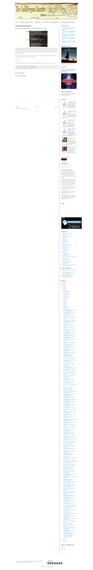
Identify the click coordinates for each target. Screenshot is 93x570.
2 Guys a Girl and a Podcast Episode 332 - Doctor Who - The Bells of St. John (68, 32)
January (64, 308)
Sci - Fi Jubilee (64, 252)
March (64, 305)
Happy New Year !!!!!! (67, 537)
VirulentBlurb (64, 255)
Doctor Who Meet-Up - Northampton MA (69, 256)
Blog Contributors (38, 22)
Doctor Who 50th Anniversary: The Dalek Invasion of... (69, 430)
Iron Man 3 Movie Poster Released (69, 320)
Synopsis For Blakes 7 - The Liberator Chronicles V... (68, 367)
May (64, 302)
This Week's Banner (66, 456)
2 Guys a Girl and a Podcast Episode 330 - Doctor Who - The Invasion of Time (68, 38)
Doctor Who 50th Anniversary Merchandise (68, 379)
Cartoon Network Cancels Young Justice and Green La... (69, 345)
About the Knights (46, 22)
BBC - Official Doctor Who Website (68, 265)
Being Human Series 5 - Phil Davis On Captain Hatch (69, 338)
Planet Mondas (65, 237)
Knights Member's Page (55, 22)
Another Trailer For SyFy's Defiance (69, 441)
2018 (63, 282)
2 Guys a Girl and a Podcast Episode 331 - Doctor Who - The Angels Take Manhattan (68, 35)
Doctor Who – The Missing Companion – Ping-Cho (71, 138)
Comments (64, 548)
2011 (63, 541)
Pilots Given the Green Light (68, 362)
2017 (63, 283)
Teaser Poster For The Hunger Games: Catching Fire (68, 454)
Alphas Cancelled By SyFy (68, 444)
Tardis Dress (64, 251)
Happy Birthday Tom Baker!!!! (68, 432)
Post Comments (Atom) (24, 108)
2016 (63, 285)
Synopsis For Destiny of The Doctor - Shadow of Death (69, 360)
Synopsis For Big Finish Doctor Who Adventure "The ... (69, 482)
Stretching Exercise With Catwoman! (69, 371)
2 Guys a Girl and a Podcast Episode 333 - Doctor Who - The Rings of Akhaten (68, 28)
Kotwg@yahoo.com (64, 195)
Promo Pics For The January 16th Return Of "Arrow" (69, 514)
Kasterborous (64, 240)
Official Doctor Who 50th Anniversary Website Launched (69, 392)
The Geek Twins (65, 258)
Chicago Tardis (64, 263)
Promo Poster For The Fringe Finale (69, 460)
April (64, 304)
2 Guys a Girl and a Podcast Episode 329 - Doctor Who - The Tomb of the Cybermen (68, 42)
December (65, 291)
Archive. (68, 95)
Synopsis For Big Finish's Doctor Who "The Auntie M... (69, 495)
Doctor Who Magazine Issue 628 (68, 272)
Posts (63, 546)
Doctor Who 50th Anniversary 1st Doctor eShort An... (69, 507)
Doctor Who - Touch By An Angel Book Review (72, 102)
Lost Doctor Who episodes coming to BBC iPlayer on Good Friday (68, 275)
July (64, 299)
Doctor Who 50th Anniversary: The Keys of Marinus (69, 468)
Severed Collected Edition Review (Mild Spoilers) (69, 475)
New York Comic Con (66, 259)
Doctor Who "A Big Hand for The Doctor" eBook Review (69, 389)
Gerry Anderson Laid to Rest (68, 470)
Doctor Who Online (65, 241)
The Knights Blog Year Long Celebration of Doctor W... (68, 533)
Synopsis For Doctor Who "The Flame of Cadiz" (68, 501)
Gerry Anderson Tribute (67, 511)
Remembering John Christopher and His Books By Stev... (69, 400)
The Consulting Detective (66, 254)
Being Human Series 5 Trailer (68, 380)
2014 (63, 288)
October (64, 294)
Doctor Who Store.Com (66, 262)
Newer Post (18, 106)
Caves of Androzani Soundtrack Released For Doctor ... (68, 395)
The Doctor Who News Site (67, 245)
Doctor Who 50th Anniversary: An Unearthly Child (69, 531)
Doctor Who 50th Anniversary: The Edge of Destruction (69, 480)
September (65, 296)
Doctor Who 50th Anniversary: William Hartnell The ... (68, 355)
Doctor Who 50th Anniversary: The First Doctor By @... (69, 313)
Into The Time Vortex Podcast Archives (26, 22)
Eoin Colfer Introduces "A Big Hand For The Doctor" (69, 462)
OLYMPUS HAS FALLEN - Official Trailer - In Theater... (69, 383)
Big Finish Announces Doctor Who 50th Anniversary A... (69, 486)
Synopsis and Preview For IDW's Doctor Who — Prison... (69, 335)
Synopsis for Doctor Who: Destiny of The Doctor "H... (69, 510)
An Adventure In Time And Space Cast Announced (69, 330)
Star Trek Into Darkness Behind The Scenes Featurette (69, 311)
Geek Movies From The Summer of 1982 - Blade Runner (72, 111)
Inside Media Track (65, 247)
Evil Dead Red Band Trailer (68, 523)
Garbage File (64, 234)
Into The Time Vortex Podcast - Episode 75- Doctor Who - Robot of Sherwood (68, 70)
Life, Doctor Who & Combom (67, 233)
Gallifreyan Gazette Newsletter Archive (68, 22)
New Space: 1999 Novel (67, 387)
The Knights (65, 175)
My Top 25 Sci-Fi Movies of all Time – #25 (72, 147)
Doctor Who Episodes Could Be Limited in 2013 (68, 402)
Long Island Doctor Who (66, 236)
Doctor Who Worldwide (66, 244)
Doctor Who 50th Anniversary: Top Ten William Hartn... (69, 332)
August (64, 297)
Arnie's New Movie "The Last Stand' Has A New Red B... (69, 503)
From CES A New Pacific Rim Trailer (69, 505)
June (64, 300)
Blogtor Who (64, 243)
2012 (63, 540)
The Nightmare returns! (66, 277)
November (65, 293)
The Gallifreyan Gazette (65, 164)
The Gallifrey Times (65, 249)
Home (16, 22)
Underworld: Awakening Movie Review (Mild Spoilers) (72, 129)
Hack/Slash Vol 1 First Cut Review (69, 442)
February (65, 307)
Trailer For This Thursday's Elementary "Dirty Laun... (68, 536)
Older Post (56, 106)
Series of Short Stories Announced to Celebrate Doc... (69, 528)
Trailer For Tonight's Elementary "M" (69, 484)
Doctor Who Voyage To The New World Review (69, 472)
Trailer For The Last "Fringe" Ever (69, 464)
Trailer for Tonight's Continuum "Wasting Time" (68, 350)
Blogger (51, 566)
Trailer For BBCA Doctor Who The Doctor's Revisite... (69, 405)
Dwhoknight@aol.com (65, 191)
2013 (63, 290)
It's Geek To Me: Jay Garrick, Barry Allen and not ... (69, 353)
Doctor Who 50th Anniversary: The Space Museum (69, 397)
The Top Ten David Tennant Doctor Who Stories (71, 120)
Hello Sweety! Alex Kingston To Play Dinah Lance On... (69, 420)
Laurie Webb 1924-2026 (66, 273)
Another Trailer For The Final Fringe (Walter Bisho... (69, 452)
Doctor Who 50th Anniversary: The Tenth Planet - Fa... (69, 498)
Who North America (65, 260)
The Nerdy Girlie (65, 248)
